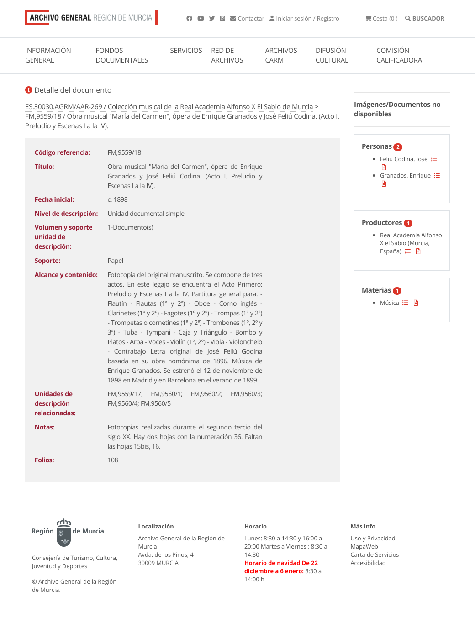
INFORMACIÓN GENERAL (48, 55)
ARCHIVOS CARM (281, 55)
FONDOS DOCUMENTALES (121, 55)
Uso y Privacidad (373, 538)
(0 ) (381, 18)
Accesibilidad (368, 563)
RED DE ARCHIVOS (227, 55)
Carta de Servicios (375, 554)
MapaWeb (364, 546)
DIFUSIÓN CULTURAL (332, 55)
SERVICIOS (186, 50)
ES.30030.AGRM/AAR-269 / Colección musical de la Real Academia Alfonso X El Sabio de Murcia (169, 106)
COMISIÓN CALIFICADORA (399, 55)
